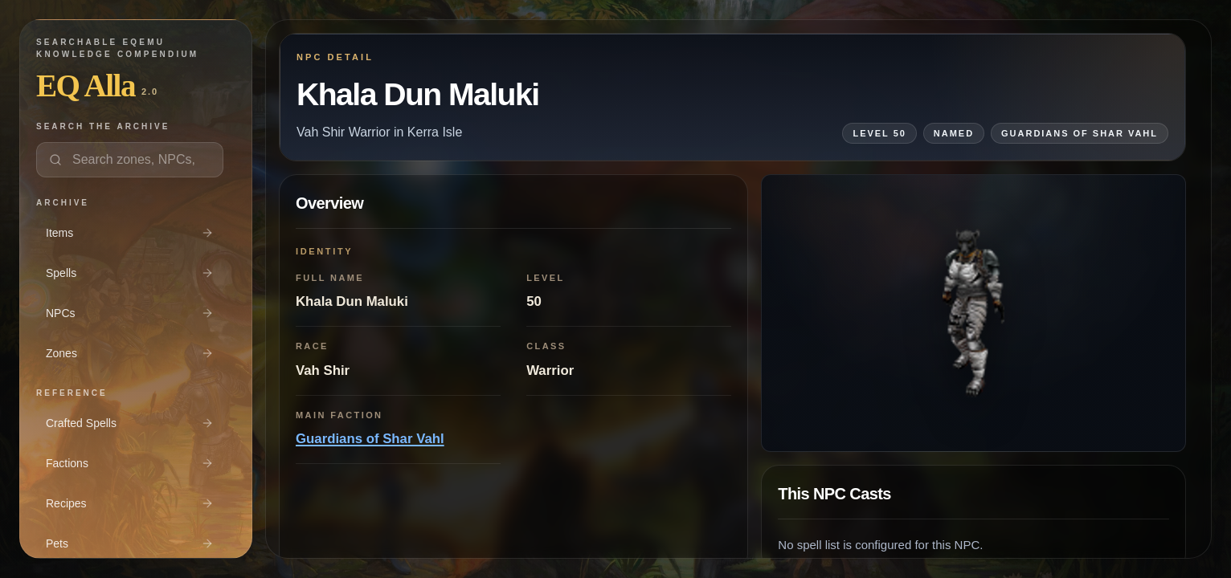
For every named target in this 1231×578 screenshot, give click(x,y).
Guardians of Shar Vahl (370, 438)
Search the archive (103, 126)
